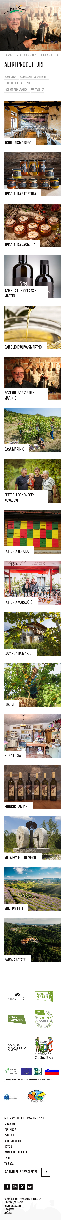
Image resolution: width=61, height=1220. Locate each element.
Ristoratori (46, 55)
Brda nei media (12, 1141)
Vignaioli (9, 55)
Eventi (7, 1158)
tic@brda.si (11, 1209)
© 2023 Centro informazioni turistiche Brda (22, 1199)
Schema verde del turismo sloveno (24, 1118)
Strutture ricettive (27, 55)
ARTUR (8, 1213)
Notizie (8, 1147)
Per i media (10, 1129)
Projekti (9, 1135)
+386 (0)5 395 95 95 (13, 1206)
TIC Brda (9, 1164)
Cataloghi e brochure (16, 1152)
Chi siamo (9, 1124)
